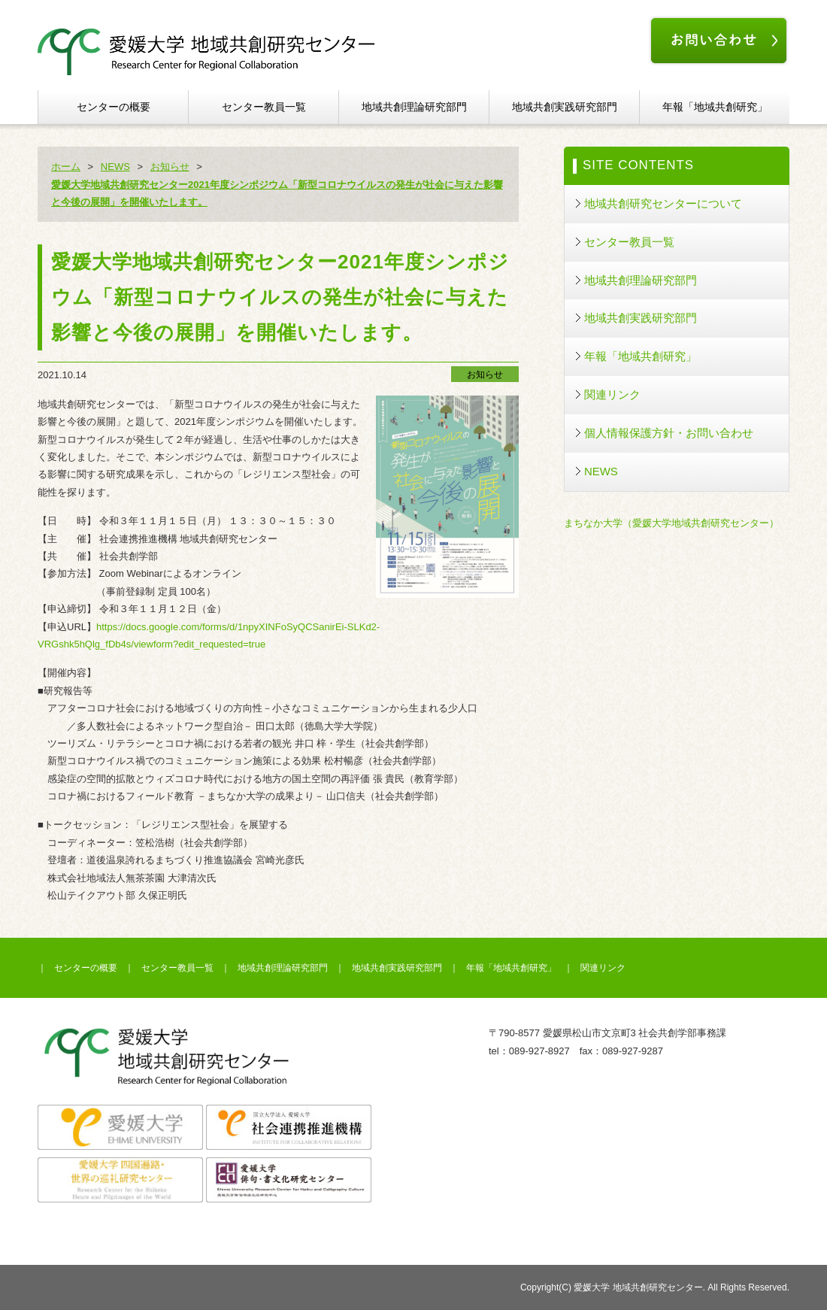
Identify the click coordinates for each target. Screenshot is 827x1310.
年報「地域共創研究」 (715, 107)
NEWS (601, 471)
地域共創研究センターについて (663, 203)
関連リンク (612, 394)
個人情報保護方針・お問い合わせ (668, 432)
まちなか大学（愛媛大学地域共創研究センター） (671, 523)
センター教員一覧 (264, 107)
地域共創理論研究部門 (414, 107)
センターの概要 (113, 107)
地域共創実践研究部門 (564, 107)
